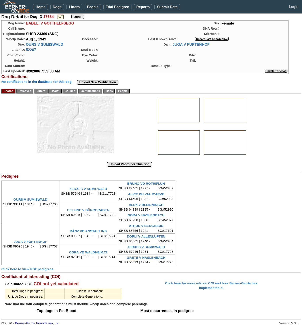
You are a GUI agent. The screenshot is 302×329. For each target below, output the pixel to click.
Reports (143, 7)
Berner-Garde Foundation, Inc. (37, 323)
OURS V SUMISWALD (44, 44)
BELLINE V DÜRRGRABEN (88, 210)
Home (40, 7)
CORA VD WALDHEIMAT (88, 252)
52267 (31, 50)
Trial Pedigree (117, 7)
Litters (74, 7)
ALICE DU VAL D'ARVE (146, 194)
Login (293, 7)
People (93, 7)
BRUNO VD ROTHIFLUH (146, 183)
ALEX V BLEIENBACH (146, 205)
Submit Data (167, 7)
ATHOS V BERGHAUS (146, 226)
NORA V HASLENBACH (146, 215)
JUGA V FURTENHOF (191, 44)
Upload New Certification (97, 82)
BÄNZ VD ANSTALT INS (88, 231)
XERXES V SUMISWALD (88, 189)
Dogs (57, 7)
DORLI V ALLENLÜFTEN (146, 236)
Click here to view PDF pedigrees (27, 269)
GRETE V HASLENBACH (146, 257)
